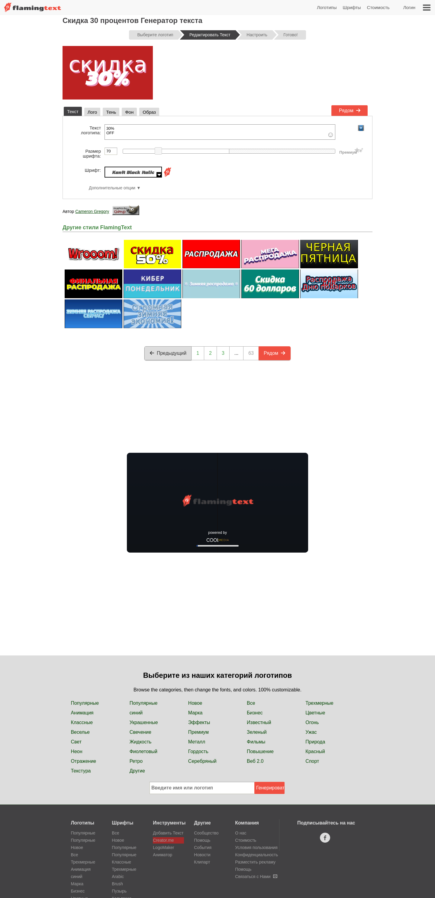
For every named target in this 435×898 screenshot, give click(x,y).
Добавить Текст (168, 833)
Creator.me (163, 840)
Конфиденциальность (256, 854)
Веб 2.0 (255, 761)
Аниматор (162, 854)
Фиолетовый (143, 751)
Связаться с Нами (256, 876)
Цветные (315, 712)
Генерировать (270, 787)
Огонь (312, 722)
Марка (195, 712)
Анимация (82, 712)
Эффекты (199, 722)
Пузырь (119, 891)
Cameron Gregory (92, 211)
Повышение (260, 751)
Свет (76, 741)
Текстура (81, 770)
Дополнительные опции (112, 188)
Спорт (312, 761)
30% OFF (220, 132)
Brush (117, 883)
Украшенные (144, 722)
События (202, 847)
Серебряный (202, 761)
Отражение (83, 761)
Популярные (85, 703)
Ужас (311, 732)
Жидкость (141, 741)
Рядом (350, 110)
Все (251, 703)
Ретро (136, 761)
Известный (259, 722)
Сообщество (206, 833)
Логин (409, 7)
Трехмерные (319, 703)
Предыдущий (168, 353)
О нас (240, 833)
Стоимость (378, 7)
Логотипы (327, 7)
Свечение (140, 732)
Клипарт (202, 862)
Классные (82, 722)
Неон (76, 751)
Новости (202, 854)
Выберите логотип (155, 34)
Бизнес (255, 712)
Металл (196, 741)
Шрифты (352, 7)
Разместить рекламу (255, 862)
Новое (195, 703)
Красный (315, 751)
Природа (315, 741)
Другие (137, 770)
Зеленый (257, 732)
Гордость (198, 751)
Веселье (80, 732)
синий (136, 712)
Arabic (118, 876)
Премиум (198, 732)
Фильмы (256, 741)
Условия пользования (256, 847)
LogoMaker (163, 847)
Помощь (202, 840)
